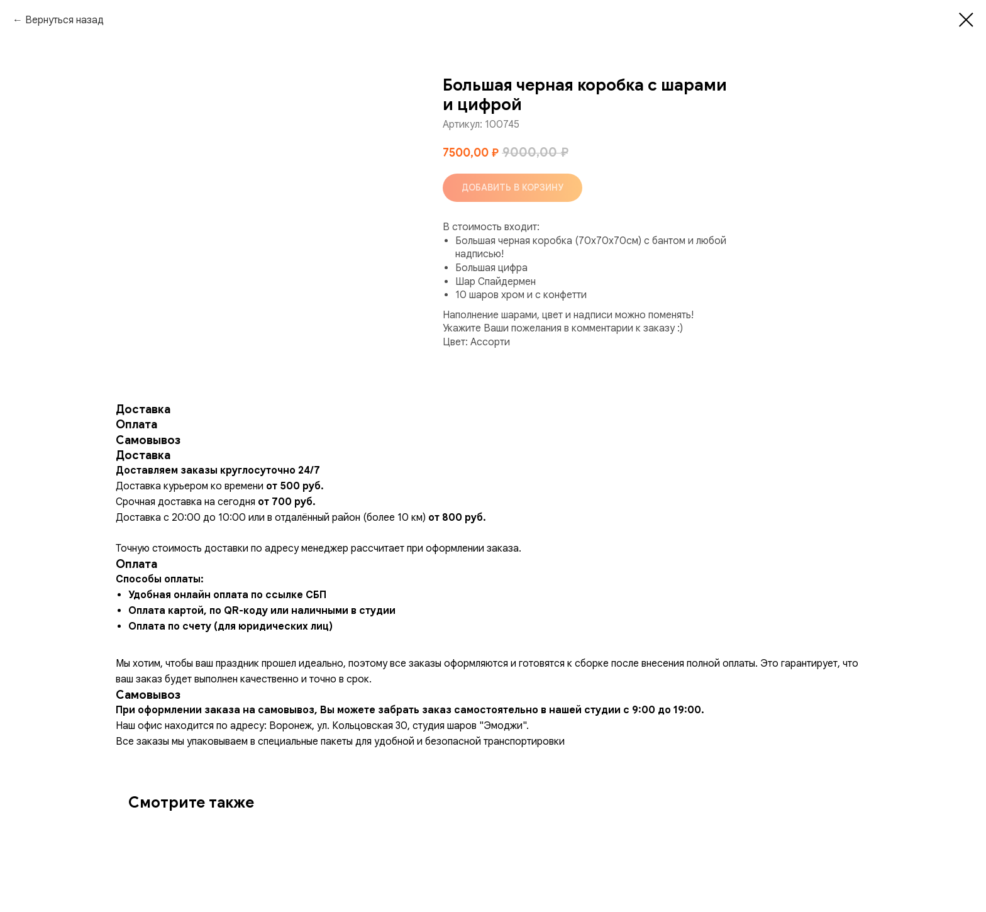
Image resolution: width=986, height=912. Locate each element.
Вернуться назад (64, 20)
